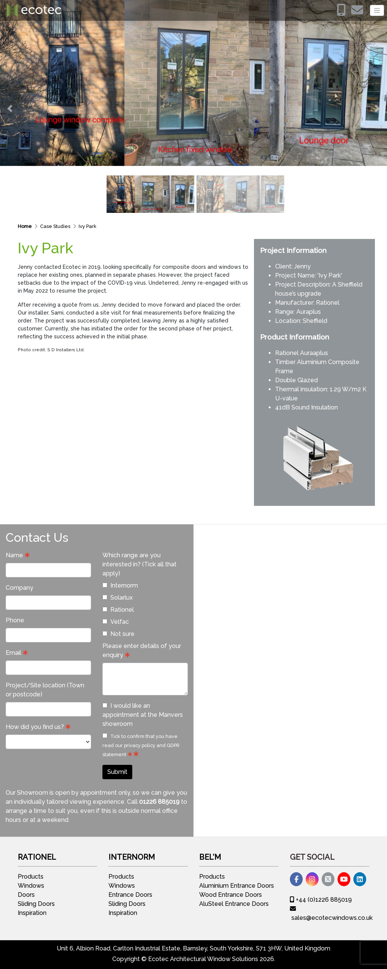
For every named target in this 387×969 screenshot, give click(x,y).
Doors (26, 894)
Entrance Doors (130, 894)
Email (13, 652)
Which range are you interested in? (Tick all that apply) (139, 564)
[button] (9, 108)
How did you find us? (35, 726)
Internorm (120, 585)
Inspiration (32, 912)
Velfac (115, 621)
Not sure (118, 633)
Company (19, 587)
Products (30, 876)
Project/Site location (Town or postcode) (45, 690)
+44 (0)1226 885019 (321, 899)
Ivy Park (87, 226)
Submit (117, 771)
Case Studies (55, 226)
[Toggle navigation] (377, 10)
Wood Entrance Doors (230, 894)
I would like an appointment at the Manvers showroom (142, 714)
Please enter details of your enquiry (141, 650)
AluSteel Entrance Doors (234, 903)
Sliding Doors (36, 903)
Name (14, 555)
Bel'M (210, 857)
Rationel (327, 302)
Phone (15, 620)
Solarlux (117, 597)
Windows (31, 885)
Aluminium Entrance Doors (236, 885)
